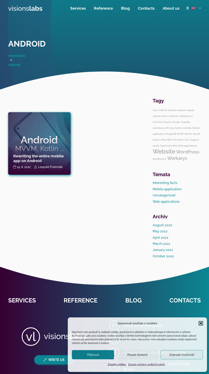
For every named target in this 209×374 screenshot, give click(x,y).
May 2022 (160, 231)
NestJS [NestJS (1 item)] (196, 134)
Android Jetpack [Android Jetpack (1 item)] (176, 110)
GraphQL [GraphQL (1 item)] (185, 122)
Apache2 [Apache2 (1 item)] (157, 116)
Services (22, 300)
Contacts (185, 300)
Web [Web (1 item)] (174, 145)
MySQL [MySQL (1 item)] (188, 134)
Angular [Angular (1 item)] (190, 110)
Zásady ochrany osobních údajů (146, 364)
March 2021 (161, 244)
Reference (80, 300)
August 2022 (162, 225)
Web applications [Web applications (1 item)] (187, 145)
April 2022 (160, 238)
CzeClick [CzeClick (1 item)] (157, 122)
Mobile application (167, 189)
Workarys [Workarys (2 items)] (177, 158)
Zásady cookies (117, 364)
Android (27, 43)
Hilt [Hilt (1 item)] (167, 128)
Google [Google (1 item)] (176, 122)
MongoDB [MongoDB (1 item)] (170, 134)
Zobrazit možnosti (181, 355)
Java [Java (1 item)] (172, 128)
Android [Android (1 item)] (163, 110)
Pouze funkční (137, 355)
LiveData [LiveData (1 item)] (186, 128)
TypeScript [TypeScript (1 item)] (165, 145)
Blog (133, 300)
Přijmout (93, 355)
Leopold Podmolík (50, 167)
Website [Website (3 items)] (164, 151)
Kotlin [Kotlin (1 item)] (178, 128)
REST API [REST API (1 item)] (172, 140)
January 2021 (163, 250)
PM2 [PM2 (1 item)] (163, 140)
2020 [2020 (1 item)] (155, 110)
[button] (201, 323)
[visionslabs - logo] (25, 8)
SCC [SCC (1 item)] (187, 140)
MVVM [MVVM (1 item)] (180, 134)
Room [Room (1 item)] (181, 140)
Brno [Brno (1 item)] (165, 116)
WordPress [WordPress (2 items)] (187, 152)
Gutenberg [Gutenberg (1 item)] (158, 128)
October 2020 (163, 256)
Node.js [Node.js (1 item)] (157, 140)
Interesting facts (165, 183)
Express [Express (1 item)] (167, 122)
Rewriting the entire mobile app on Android (38, 158)
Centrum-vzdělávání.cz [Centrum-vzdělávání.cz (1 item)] (180, 116)
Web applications (166, 202)
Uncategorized (164, 195)
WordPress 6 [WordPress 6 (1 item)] (159, 159)
